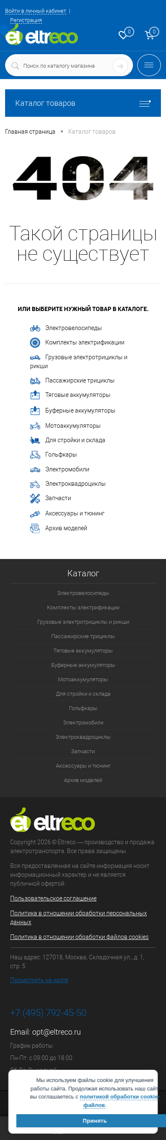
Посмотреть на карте (39, 980)
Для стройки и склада (67, 440)
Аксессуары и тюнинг (67, 513)
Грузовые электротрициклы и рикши (78, 361)
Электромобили (59, 470)
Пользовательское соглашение (53, 898)
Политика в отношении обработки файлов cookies (79, 936)
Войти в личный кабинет (35, 11)
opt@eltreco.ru (56, 1031)
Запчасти (50, 498)
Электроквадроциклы (68, 484)
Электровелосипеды (66, 328)
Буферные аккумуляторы (73, 411)
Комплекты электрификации (77, 343)
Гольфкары (53, 455)
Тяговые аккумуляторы (70, 395)
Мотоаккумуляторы (65, 426)
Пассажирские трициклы (72, 380)
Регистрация (26, 20)
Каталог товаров (83, 103)
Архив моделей (58, 528)
